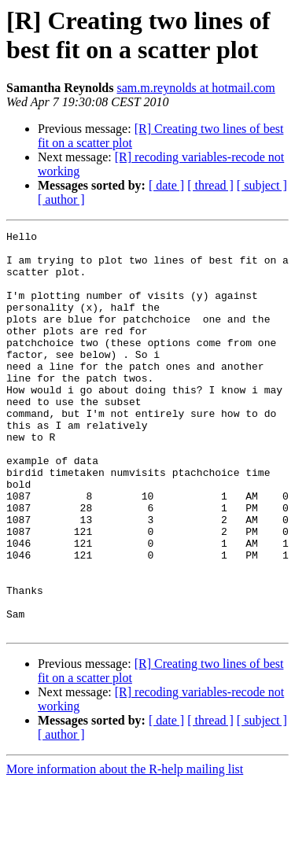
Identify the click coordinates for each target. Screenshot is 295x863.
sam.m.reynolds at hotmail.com (195, 87)
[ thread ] (210, 185)
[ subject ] (262, 185)
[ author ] (61, 199)
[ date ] (166, 185)
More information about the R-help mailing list (124, 849)
